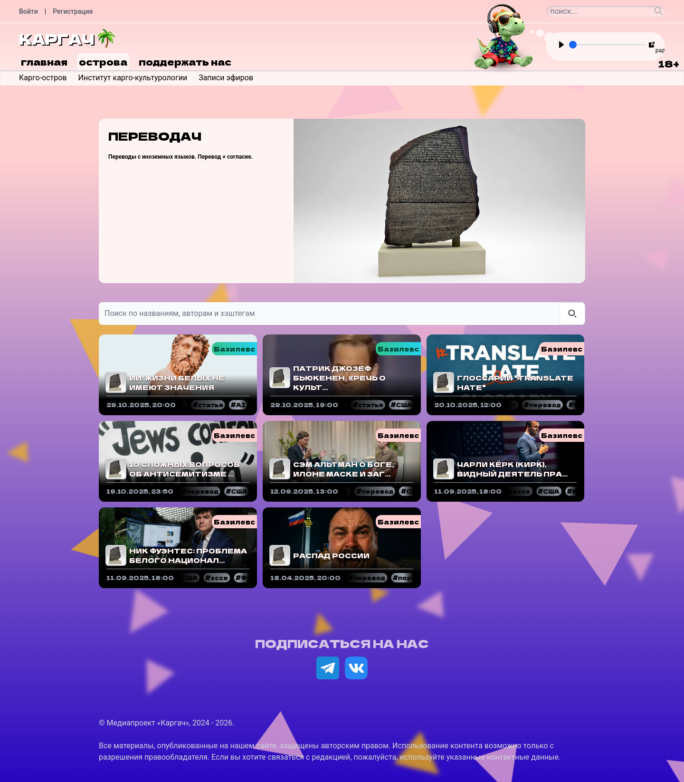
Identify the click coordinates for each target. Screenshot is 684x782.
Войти (28, 11)
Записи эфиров (226, 77)
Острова (103, 61)
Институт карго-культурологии (133, 77)
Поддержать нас (185, 61)
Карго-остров (43, 77)
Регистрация (73, 11)
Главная (44, 61)
